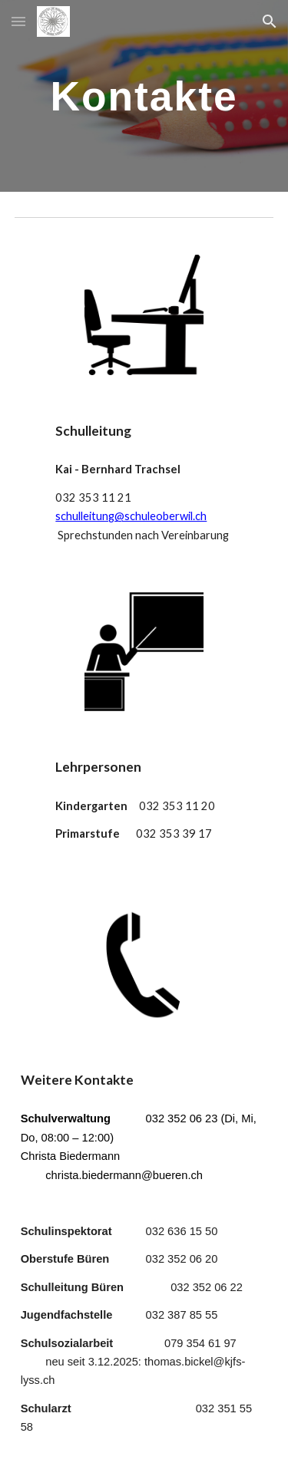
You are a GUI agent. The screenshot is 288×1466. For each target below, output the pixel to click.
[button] (18, 21)
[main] (144, 95)
